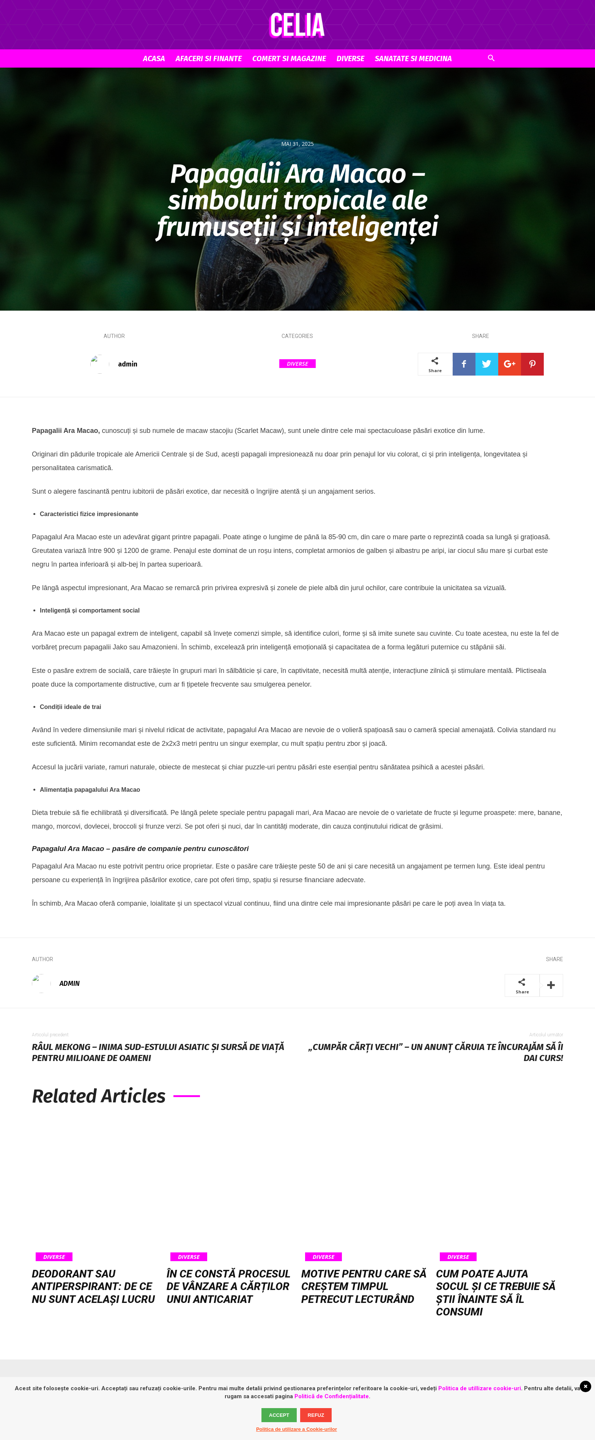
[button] (491, 59)
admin (127, 364)
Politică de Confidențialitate (331, 1396)
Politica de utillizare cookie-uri (479, 1388)
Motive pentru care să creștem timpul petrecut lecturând (364, 1287)
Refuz (316, 1415)
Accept (279, 1415)
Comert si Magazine (289, 58)
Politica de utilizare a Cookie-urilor (296, 1429)
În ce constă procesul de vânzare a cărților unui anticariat (229, 1287)
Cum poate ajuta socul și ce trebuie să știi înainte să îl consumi (496, 1293)
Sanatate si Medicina (413, 58)
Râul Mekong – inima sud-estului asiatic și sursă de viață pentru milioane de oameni (158, 1052)
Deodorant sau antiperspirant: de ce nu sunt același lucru (93, 1287)
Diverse (350, 58)
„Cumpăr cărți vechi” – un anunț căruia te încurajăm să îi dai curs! (436, 1052)
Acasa (154, 58)
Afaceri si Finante (209, 58)
